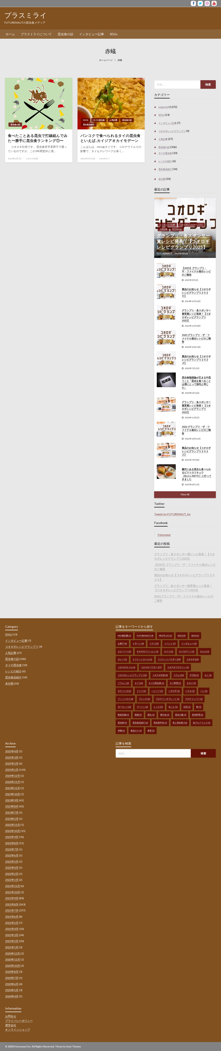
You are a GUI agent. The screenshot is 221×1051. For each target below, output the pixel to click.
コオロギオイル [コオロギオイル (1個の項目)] (126, 667)
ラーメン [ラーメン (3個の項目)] (142, 706)
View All (185, 494)
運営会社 (10, 1025)
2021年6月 (11, 916)
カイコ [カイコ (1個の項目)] (168, 651)
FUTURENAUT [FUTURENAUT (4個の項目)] (145, 635)
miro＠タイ (104, 158)
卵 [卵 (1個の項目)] (198, 706)
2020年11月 (12, 959)
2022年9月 (11, 836)
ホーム (10, 34)
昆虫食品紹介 (88, 124)
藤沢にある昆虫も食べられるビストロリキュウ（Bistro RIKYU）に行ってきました (196, 474)
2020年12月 (12, 953)
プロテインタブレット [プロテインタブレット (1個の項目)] (167, 699)
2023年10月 (12, 794)
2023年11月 (12, 788)
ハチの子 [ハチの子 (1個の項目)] (174, 691)
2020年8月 (11, 971)
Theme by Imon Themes (68, 1046)
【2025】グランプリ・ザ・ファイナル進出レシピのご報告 (196, 271)
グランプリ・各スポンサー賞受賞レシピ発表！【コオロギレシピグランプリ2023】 (196, 315)
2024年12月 (12, 775)
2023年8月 (11, 806)
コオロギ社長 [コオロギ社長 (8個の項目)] (160, 675)
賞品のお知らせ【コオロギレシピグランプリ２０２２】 (196, 451)
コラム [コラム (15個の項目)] (179, 675)
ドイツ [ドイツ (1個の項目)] (141, 691)
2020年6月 (11, 984)
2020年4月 (11, 996)
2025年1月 (11, 769)
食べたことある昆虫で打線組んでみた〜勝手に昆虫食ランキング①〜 (38, 138)
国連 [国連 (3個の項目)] (138, 714)
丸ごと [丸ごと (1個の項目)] (173, 706)
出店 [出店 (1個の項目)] (186, 706)
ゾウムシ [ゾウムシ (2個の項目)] (123, 683)
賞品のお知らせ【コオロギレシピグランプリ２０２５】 (196, 292)
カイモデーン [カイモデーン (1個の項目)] (186, 651)
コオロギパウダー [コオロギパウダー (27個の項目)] (151, 667)
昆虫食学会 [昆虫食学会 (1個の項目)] (160, 722)
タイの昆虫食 (99, 120)
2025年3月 (11, 757)
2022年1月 (11, 879)
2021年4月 (11, 928)
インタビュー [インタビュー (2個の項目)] (189, 643)
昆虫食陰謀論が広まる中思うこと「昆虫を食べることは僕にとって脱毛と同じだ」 (196, 382)
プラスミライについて (36, 34)
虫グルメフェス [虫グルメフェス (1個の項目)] (201, 722)
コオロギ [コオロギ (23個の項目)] (192, 659)
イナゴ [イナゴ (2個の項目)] (154, 643)
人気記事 (113, 120)
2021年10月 (12, 892)
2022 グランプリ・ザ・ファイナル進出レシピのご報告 (196, 430)
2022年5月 (11, 861)
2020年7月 (11, 977)
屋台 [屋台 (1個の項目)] (151, 714)
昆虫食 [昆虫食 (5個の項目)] (122, 722)
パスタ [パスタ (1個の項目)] (190, 691)
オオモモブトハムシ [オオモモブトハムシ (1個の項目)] (147, 651)
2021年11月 (12, 886)
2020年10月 (12, 965)
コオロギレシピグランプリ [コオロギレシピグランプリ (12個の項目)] (132, 675)
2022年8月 (11, 843)
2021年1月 (11, 947)
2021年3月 (11, 935)
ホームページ (106, 60)
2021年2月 (11, 941)
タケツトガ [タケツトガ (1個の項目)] (124, 691)
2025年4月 (11, 751)
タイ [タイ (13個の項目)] (139, 683)
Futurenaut (164, 534)
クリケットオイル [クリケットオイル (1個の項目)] (142, 659)
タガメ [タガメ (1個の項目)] (191, 683)
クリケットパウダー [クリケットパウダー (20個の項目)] (169, 659)
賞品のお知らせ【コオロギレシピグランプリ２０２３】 (196, 359)
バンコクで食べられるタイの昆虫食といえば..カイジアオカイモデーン (110, 138)
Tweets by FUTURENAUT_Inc (172, 514)
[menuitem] (10, 34)
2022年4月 (11, 867)
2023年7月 (11, 812)
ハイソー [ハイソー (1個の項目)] (157, 691)
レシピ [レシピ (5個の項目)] (158, 706)
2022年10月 (12, 830)
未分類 (161, 179)
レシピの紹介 (165, 161)
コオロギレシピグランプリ (171, 131)
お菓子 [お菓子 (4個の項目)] (122, 643)
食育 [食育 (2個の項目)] (151, 730)
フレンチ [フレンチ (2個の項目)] (144, 699)
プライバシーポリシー (19, 1020)
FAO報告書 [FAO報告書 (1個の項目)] (124, 635)
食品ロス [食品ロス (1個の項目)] (136, 730)
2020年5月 (11, 990)
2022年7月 (11, 849)
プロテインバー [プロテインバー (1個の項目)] (194, 699)
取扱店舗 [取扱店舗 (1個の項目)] (123, 714)
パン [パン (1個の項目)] (203, 691)
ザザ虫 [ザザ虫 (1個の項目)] (194, 675)
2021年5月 (11, 922)
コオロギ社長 (32, 158)
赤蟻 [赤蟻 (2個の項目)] (121, 730)
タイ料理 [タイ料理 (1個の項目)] (175, 683)
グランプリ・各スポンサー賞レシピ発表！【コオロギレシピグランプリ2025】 (183, 241)
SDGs (113, 34)
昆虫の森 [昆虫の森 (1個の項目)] (180, 714)
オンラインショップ (17, 1029)
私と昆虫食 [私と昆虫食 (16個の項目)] (180, 722)
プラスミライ (25, 15)
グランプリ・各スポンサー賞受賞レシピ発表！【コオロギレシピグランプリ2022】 (196, 407)
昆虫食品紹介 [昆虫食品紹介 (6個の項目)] (140, 722)
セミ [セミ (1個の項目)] (208, 675)
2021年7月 (11, 910)
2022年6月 (11, 855)
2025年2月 (11, 763)
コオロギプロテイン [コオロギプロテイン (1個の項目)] (178, 667)
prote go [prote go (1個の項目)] (165, 635)
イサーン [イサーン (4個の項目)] (138, 643)
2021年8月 (11, 904)
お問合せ (10, 1016)
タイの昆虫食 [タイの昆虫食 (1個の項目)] (156, 683)
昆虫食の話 (65, 34)
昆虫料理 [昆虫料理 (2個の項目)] (197, 714)
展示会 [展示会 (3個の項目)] (164, 714)
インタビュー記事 (91, 34)
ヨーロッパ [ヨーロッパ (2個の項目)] (124, 706)
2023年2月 (11, 818)
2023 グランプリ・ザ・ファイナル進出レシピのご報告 (196, 338)
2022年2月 (11, 873)
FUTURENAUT (165, 253)
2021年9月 (11, 898)
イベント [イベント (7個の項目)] (170, 643)
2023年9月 (11, 800)
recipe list (163, 107)
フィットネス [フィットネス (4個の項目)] (125, 699)
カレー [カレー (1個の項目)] (122, 659)
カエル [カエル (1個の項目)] (204, 651)
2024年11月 (12, 781)
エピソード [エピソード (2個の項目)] (124, 651)
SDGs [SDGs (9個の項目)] (182, 635)
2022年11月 (12, 824)
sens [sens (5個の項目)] (195, 635)
